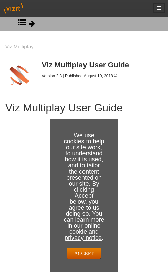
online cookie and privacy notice (83, 231)
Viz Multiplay (19, 46)
